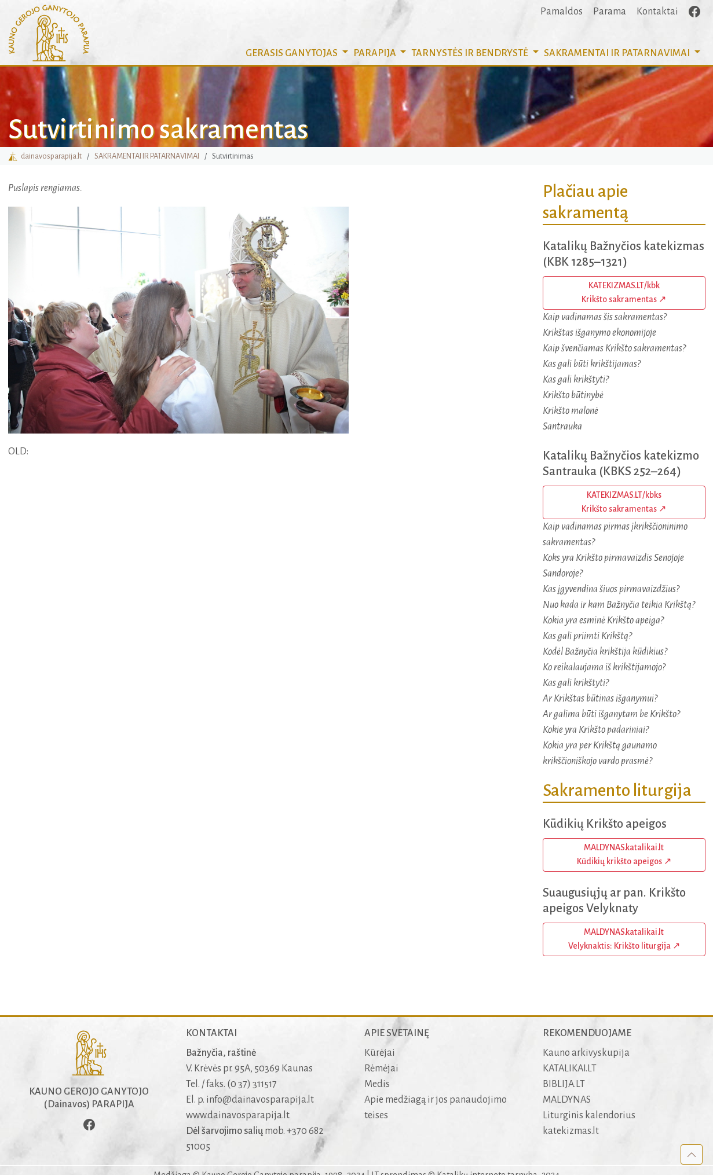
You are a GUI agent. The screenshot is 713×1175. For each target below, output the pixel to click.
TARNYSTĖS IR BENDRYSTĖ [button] (470, 53)
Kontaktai (657, 11)
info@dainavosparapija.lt (260, 1100)
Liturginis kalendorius (589, 1115)
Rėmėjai (381, 1068)
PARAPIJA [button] (375, 53)
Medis (377, 1084)
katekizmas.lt (571, 1131)
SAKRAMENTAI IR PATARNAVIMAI (146, 156)
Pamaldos (561, 11)
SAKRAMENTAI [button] (618, 53)
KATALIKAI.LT (570, 1068)
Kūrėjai (379, 1053)
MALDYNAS (567, 1100)
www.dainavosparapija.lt (238, 1115)
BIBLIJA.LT (564, 1084)
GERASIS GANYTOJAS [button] (292, 53)
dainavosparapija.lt (45, 156)
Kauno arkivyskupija (586, 1053)
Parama (609, 11)
